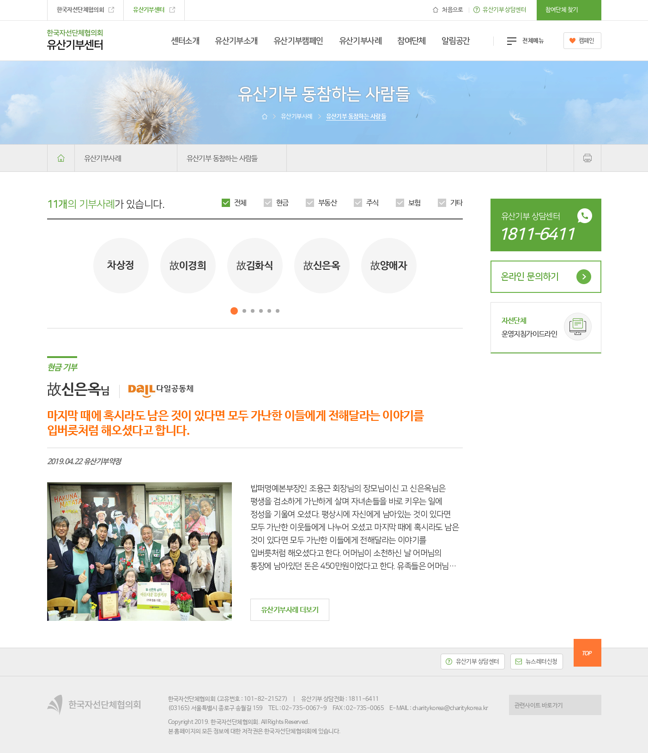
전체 (240, 203)
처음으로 (452, 9)
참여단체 (411, 41)
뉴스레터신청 (541, 661)
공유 (560, 158)
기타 (456, 203)
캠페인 (586, 40)
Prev (58, 265)
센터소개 (185, 41)
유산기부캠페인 (298, 41)
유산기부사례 (360, 41)
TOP (586, 653)
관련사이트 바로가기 (539, 705)
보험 (414, 203)
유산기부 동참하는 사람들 (222, 158)
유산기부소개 (236, 41)
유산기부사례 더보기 (289, 610)
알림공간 (456, 41)
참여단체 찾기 (561, 9)
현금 (282, 203)
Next (451, 265)
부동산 (327, 203)
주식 (372, 203)
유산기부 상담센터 (504, 9)
